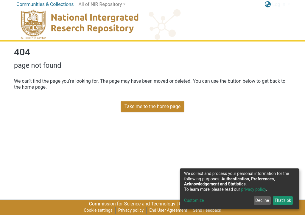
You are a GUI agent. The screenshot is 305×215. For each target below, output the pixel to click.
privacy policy (253, 189)
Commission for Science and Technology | (134, 204)
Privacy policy (131, 210)
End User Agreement (168, 210)
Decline (262, 200)
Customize (194, 200)
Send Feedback (207, 210)
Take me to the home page (153, 106)
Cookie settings (98, 210)
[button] (267, 4)
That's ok (282, 200)
